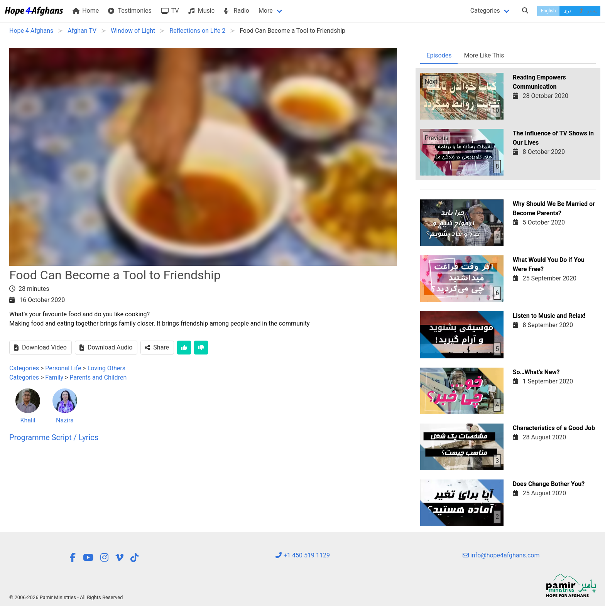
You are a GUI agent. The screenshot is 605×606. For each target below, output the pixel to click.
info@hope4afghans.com (501, 555)
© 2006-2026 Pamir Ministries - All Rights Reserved (66, 597)
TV (170, 10)
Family (54, 377)
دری (567, 11)
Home (86, 10)
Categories (485, 10)
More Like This (484, 55)
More (266, 10)
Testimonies (129, 10)
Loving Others (106, 368)
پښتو (587, 11)
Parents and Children (98, 377)
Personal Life (63, 368)
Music (201, 10)
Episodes (438, 55)
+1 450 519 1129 (302, 555)
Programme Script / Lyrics (53, 437)
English (548, 11)
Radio (236, 10)
